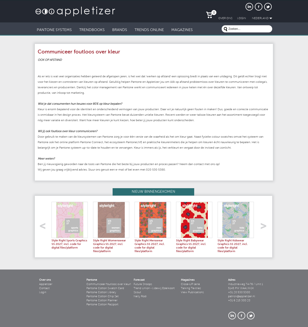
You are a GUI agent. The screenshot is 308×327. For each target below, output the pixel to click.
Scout (137, 292)
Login (42, 292)
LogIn (241, 18)
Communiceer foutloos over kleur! (108, 284)
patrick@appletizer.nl (241, 296)
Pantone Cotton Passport (102, 304)
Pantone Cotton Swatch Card (105, 288)
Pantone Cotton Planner (101, 300)
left (44, 227)
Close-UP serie (190, 284)
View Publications (192, 292)
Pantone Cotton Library (101, 292)
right (265, 227)
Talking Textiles (191, 288)
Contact (44, 288)
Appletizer (45, 284)
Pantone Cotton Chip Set (102, 296)
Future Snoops (143, 284)
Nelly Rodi (140, 296)
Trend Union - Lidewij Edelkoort (154, 288)
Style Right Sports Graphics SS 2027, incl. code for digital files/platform (69, 244)
